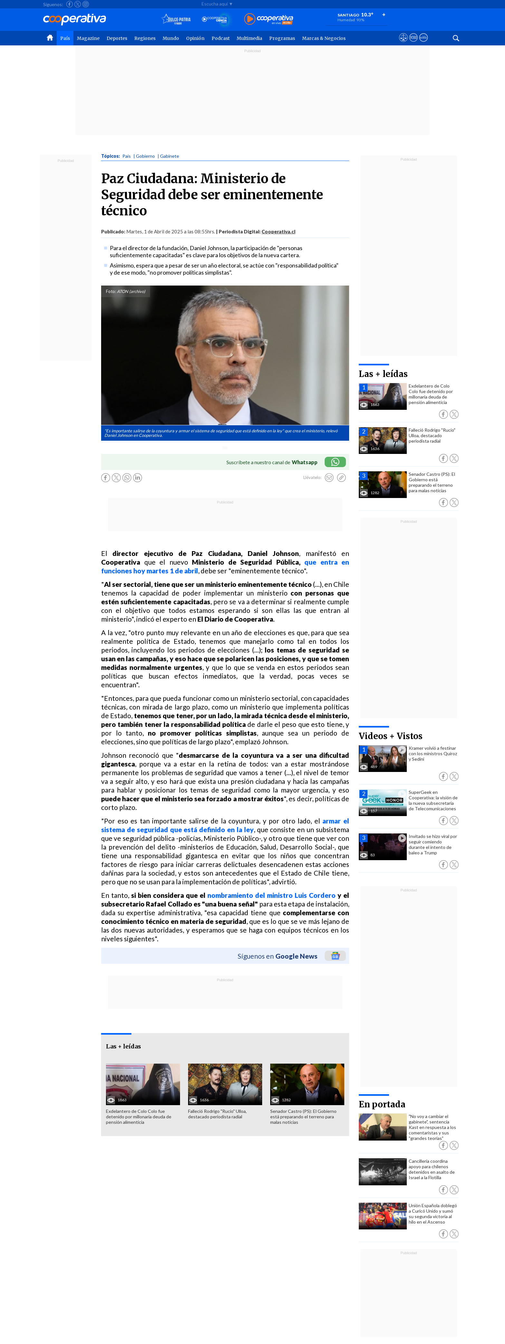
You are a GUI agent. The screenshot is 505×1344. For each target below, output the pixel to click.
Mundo (171, 38)
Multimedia (249, 38)
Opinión (195, 38)
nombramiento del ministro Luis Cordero (271, 895)
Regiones (145, 38)
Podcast (221, 38)
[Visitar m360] (413, 43)
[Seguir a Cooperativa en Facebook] (69, 4)
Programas (282, 38)
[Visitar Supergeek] (423, 43)
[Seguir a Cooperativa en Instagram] (85, 4)
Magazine (88, 38)
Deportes (117, 38)
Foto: (111, 291)
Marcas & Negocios (324, 38)
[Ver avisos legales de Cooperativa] (403, 43)
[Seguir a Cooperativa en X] (77, 4)
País (65, 38)
